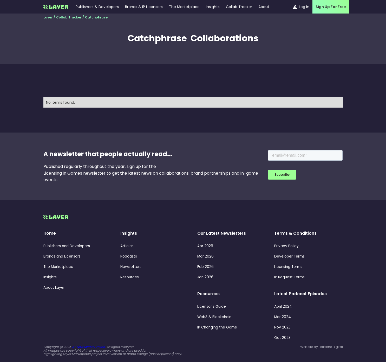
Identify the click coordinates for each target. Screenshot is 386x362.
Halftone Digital (331, 347)
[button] (213, 7)
